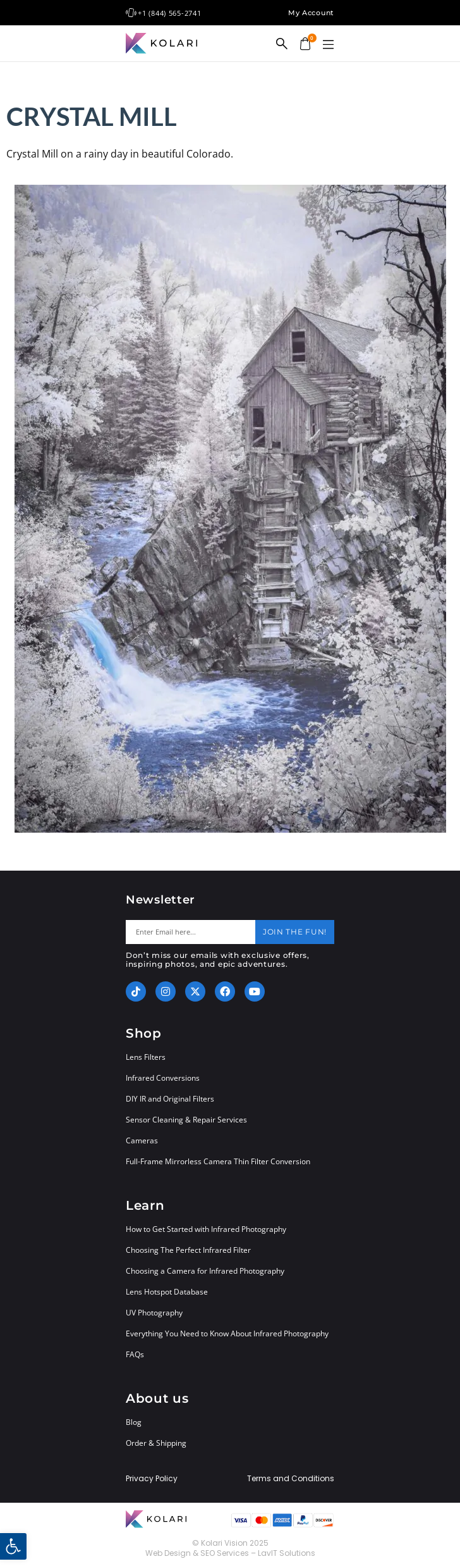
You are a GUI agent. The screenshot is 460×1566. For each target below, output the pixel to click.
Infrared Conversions (163, 1077)
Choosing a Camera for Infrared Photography (205, 1270)
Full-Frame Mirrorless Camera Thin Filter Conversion (218, 1161)
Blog (134, 1422)
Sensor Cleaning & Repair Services (186, 1119)
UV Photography (154, 1312)
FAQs (135, 1354)
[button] (328, 45)
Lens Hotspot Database (167, 1291)
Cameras (142, 1140)
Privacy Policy (152, 1479)
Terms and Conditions (290, 1479)
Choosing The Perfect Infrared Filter (188, 1250)
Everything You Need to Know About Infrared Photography (227, 1333)
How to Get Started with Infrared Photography (206, 1229)
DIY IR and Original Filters (170, 1098)
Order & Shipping (156, 1443)
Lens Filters (146, 1057)
